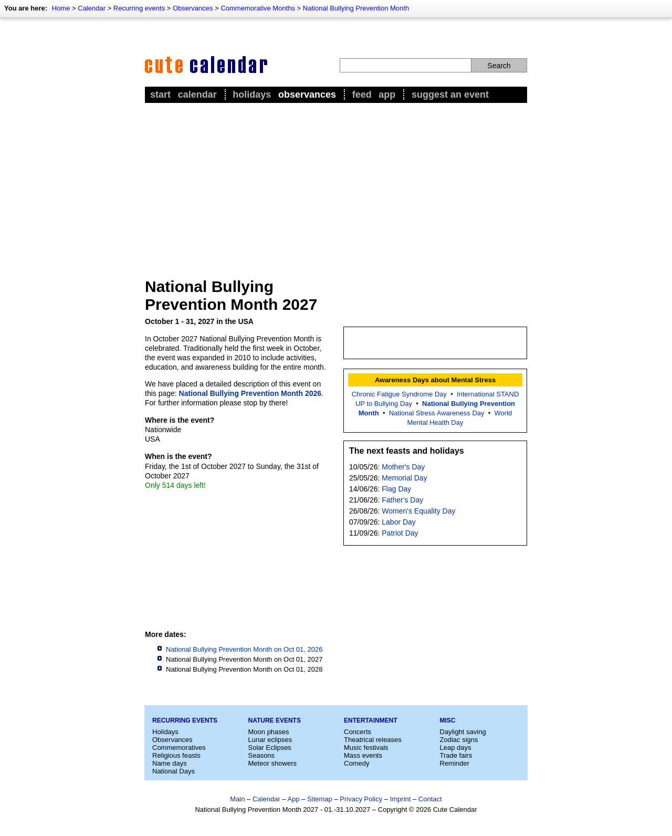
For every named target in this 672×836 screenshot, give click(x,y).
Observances (193, 8)
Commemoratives (179, 747)
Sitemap (319, 799)
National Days (173, 771)
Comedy (356, 763)
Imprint (400, 799)
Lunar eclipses (270, 740)
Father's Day (402, 500)
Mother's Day (403, 467)
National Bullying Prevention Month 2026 (250, 393)
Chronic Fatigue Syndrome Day (399, 394)
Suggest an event (450, 94)
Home (61, 8)
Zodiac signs (459, 740)
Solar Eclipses (269, 747)
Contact (430, 799)
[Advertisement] (336, 184)
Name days (169, 763)
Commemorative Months (257, 8)
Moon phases (268, 732)
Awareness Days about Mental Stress (435, 380)
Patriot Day (400, 533)
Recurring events (139, 8)
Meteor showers (272, 763)
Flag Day (396, 489)
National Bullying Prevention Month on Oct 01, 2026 (244, 649)
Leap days (455, 747)
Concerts (357, 732)
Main (237, 799)
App (387, 94)
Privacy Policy (361, 799)
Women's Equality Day (418, 511)
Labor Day (399, 522)
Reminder (454, 763)
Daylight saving (463, 732)
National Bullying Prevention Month (356, 8)
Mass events (363, 755)
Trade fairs (456, 755)
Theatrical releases (373, 740)
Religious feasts (176, 755)
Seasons (261, 755)
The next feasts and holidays (406, 450)
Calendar (92, 8)
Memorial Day (404, 478)
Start (160, 94)
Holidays (252, 94)
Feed (362, 94)
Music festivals (366, 747)
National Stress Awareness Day (437, 413)
